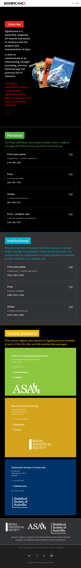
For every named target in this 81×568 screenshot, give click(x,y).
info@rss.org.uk (19, 424)
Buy (71, 154)
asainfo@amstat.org (21, 372)
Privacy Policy (32, 547)
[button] (77, 3)
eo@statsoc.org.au (20, 486)
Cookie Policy (43, 547)
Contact (52, 547)
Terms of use (21, 547)
